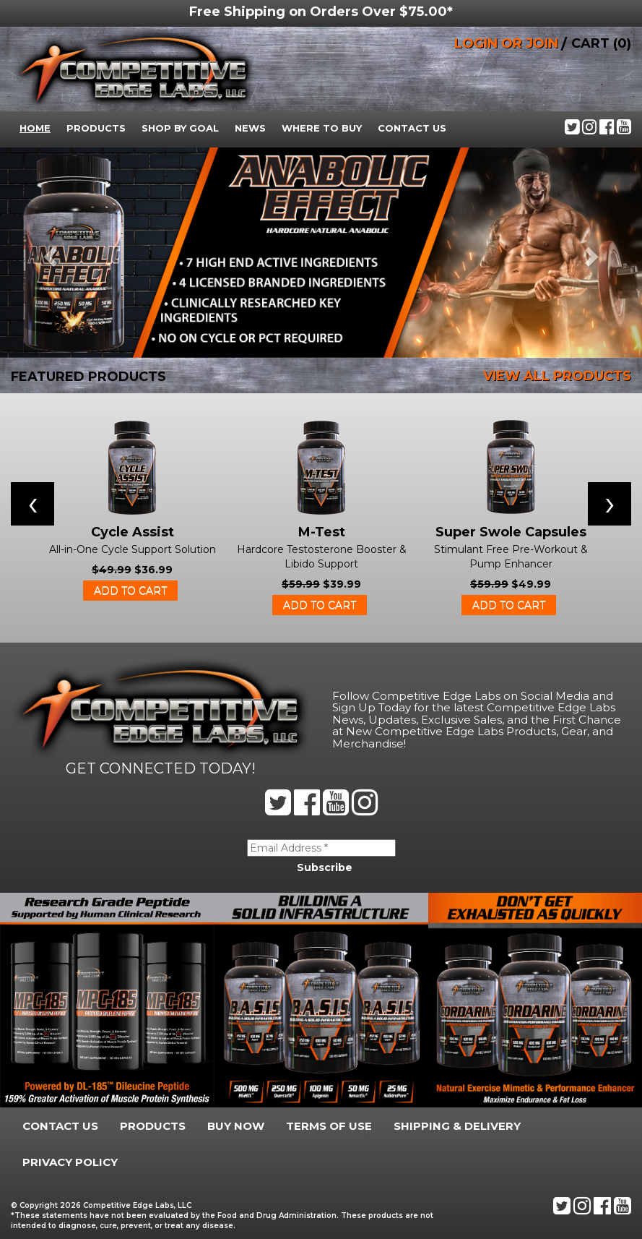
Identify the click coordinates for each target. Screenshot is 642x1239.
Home (35, 128)
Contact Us (412, 128)
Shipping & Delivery (457, 1126)
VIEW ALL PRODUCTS (557, 376)
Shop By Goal (180, 128)
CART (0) (601, 43)
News (250, 128)
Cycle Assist (132, 532)
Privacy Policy (70, 1162)
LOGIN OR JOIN (506, 43)
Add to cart (130, 590)
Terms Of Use (329, 1126)
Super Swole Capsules (510, 532)
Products (96, 128)
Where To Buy (322, 128)
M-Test (321, 532)
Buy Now (235, 1126)
